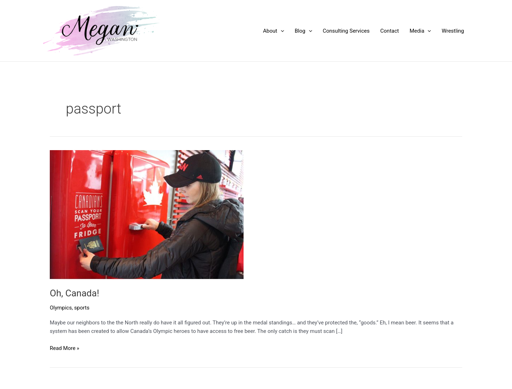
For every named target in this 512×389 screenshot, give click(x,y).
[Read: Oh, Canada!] (147, 214)
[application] (280, 31)
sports (82, 308)
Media (420, 31)
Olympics (61, 308)
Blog (303, 31)
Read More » (64, 348)
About (273, 31)
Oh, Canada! (74, 293)
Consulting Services (346, 31)
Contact (389, 31)
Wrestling (453, 31)
